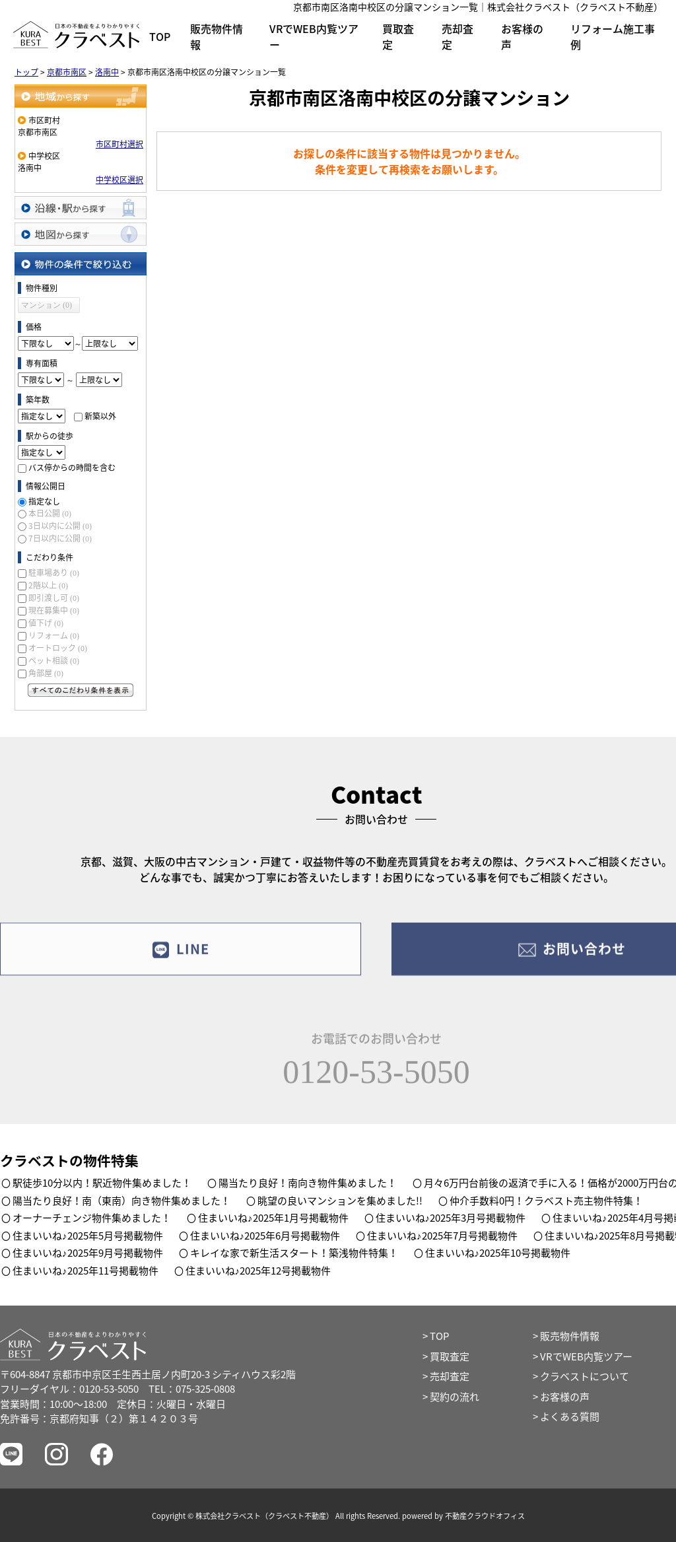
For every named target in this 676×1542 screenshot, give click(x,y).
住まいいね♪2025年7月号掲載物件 (442, 1235)
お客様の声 (522, 36)
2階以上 (48, 585)
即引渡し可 (53, 598)
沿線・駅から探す (81, 207)
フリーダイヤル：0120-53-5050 (69, 1389)
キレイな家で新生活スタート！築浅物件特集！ (294, 1252)
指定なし (44, 501)
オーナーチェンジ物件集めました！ (92, 1217)
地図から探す (81, 234)
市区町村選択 (119, 144)
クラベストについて (584, 1376)
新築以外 (100, 416)
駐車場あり (53, 572)
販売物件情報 (216, 36)
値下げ (45, 623)
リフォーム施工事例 (612, 36)
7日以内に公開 (60, 538)
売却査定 (457, 36)
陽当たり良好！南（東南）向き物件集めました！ (121, 1200)
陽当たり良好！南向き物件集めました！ (308, 1182)
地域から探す (81, 96)
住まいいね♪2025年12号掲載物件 (258, 1270)
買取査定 (398, 36)
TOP (159, 36)
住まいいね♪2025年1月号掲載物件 (273, 1217)
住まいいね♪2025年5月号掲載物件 (88, 1235)
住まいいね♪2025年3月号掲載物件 (451, 1217)
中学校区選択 (119, 180)
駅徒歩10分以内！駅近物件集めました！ (102, 1182)
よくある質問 (569, 1416)
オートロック (57, 648)
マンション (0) (46, 305)
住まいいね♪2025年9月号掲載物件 (88, 1252)
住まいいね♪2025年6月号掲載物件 (265, 1235)
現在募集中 (53, 610)
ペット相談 (53, 660)
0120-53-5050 (376, 1078)
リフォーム (53, 635)
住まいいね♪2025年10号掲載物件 (498, 1252)
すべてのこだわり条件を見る (80, 690)
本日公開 (49, 513)
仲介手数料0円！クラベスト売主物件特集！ (546, 1200)
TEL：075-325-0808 (192, 1389)
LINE (180, 954)
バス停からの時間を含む (72, 467)
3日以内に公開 (60, 526)
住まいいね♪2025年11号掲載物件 (85, 1270)
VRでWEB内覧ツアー (313, 36)
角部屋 (45, 673)
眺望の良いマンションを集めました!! (339, 1200)
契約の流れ (454, 1396)
